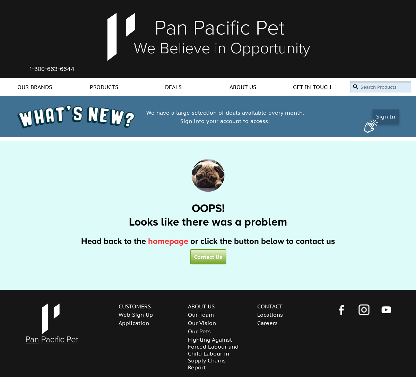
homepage (168, 241)
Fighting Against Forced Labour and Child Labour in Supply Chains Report (213, 353)
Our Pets (199, 331)
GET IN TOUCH (312, 87)
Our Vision (202, 322)
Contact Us (208, 256)
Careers (267, 322)
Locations (270, 314)
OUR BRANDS (34, 87)
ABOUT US (242, 87)
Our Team (201, 314)
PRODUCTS (104, 87)
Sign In (385, 116)
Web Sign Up (136, 314)
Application (134, 322)
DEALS (173, 87)
